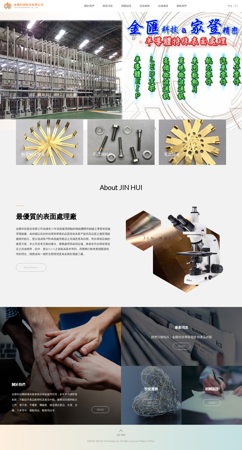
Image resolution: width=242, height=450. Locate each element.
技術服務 (145, 5)
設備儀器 (163, 5)
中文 (230, 6)
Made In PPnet (147, 441)
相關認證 (126, 5)
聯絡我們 (182, 5)
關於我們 (89, 5)
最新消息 (108, 5)
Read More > (31, 267)
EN (236, 5)
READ (100, 409)
